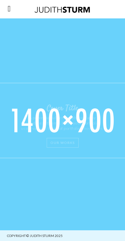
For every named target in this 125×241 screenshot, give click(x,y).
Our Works (62, 143)
